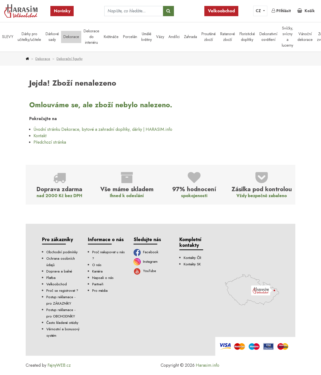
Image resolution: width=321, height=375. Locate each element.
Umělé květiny (146, 36)
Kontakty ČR (192, 257)
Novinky (62, 11)
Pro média (100, 290)
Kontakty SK (192, 264)
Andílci (174, 36)
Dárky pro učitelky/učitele (29, 36)
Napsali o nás (103, 277)
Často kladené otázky (62, 322)
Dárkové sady (52, 36)
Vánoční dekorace (305, 36)
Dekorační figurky (70, 58)
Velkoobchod (221, 11)
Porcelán (130, 36)
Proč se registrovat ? (62, 290)
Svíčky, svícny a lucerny (287, 36)
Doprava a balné (59, 271)
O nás (96, 265)
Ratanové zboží (227, 36)
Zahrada (190, 36)
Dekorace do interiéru (91, 36)
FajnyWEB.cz (59, 365)
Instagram (146, 261)
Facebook (146, 252)
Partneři (97, 284)
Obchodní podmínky (62, 252)
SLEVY (7, 36)
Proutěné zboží (208, 36)
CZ (259, 11)
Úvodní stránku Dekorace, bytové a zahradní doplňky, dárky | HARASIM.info (103, 129)
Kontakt (40, 136)
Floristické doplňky (247, 36)
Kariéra (97, 271)
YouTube (145, 270)
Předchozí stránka (50, 142)
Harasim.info (207, 365)
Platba (51, 277)
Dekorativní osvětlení (268, 36)
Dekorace (71, 36)
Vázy (160, 36)
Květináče (111, 36)
